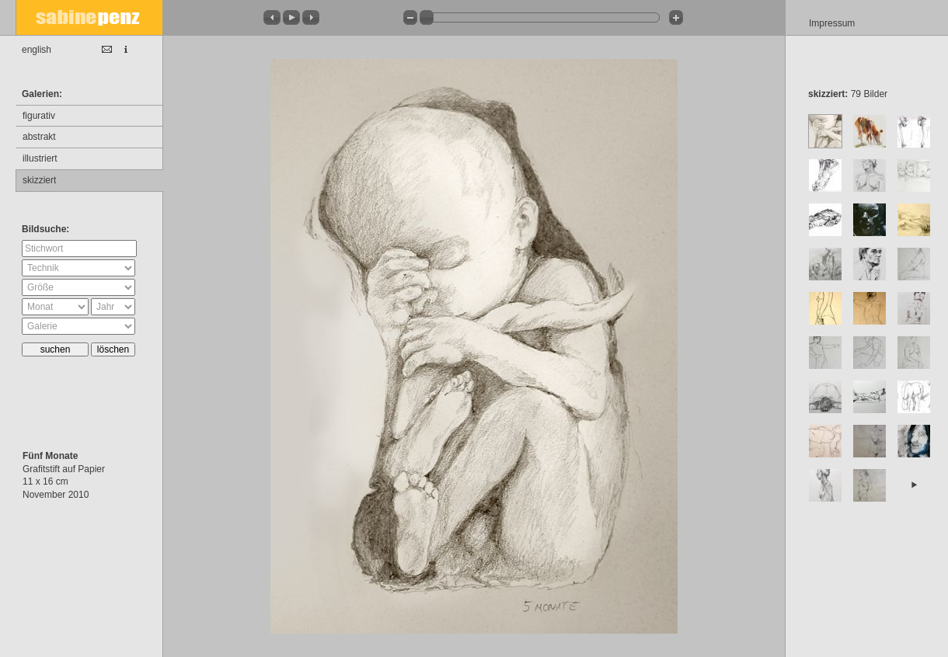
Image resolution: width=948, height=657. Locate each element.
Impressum (832, 23)
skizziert (39, 180)
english (36, 49)
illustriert (40, 158)
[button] (272, 17)
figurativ (39, 115)
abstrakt (39, 136)
